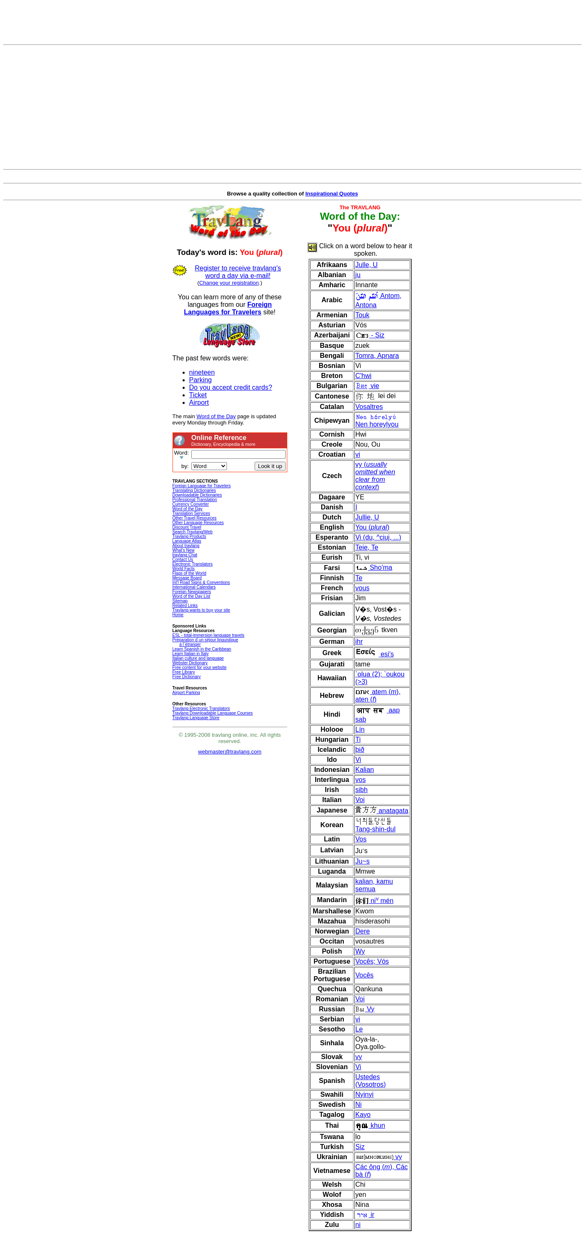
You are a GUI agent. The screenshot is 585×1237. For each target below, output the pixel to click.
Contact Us (183, 559)
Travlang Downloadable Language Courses (213, 713)
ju (357, 274)
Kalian (364, 769)
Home (178, 614)
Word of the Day (216, 416)
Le (359, 1029)
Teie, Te (366, 547)
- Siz (369, 335)
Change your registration (229, 283)
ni (357, 1224)
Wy (360, 951)
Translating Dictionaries (194, 490)
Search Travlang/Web (193, 532)
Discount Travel (187, 527)
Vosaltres (369, 406)
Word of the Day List (191, 596)
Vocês (364, 975)
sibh (361, 789)
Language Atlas (187, 541)
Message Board (187, 578)
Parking (200, 379)
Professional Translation (195, 499)
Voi (359, 799)
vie (367, 385)
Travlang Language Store (196, 717)
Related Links (185, 605)
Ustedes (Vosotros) (370, 1080)
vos (360, 779)
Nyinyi (364, 1094)
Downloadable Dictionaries (197, 495)
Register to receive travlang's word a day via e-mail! (238, 272)
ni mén (374, 900)
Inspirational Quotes (331, 193)
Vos (360, 839)
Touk (362, 315)
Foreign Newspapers (192, 591)
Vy (364, 1009)
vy (358, 1056)
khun (370, 1125)
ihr (359, 641)
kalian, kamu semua (374, 885)
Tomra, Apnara (377, 355)
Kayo (362, 1114)
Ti (358, 739)
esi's (374, 654)
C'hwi (363, 375)
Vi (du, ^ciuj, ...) (378, 537)
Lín (359, 729)
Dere (362, 931)
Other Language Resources (198, 522)
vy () (375, 476)
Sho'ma (373, 567)
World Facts (184, 568)
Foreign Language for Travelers (202, 485)
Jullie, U (367, 517)
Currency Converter (191, 504)
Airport (199, 402)
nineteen (202, 372)
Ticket (198, 395)
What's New (184, 550)
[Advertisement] (292, 107)
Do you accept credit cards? (230, 387)
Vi (358, 759)
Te (358, 577)
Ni (358, 1104)
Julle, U (366, 264)
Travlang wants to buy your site (201, 610)
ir (364, 1214)
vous (362, 587)
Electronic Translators (193, 564)
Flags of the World (189, 573)
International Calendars (194, 587)
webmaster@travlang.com (229, 751)
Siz (359, 1146)
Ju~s (362, 861)
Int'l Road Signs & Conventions (201, 582)
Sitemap (180, 601)
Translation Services (191, 513)
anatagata (381, 810)
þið (359, 749)
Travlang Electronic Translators (201, 708)
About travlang (186, 545)
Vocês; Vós (372, 961)
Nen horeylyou (376, 420)
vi (357, 454)
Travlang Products (189, 536)
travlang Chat (185, 555)
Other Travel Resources (195, 518)
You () (372, 527)
